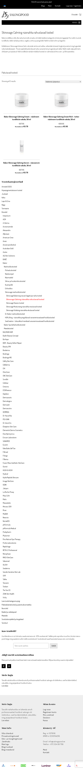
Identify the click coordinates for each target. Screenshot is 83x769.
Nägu (3, 205)
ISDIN (4, 485)
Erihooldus (8, 288)
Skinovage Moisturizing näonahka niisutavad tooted (24, 306)
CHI (4, 368)
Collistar (5, 383)
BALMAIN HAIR (8, 332)
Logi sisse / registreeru (73, 6)
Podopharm (7, 532)
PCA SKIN (6, 419)
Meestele (5, 615)
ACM (4, 219)
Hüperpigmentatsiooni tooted (12, 190)
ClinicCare (6, 372)
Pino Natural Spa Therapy (11, 539)
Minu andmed (48, 715)
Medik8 (5, 514)
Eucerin (5, 445)
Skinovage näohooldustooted (15, 292)
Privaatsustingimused (10, 736)
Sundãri (5, 379)
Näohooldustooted (10, 266)
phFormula (6, 525)
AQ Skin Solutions (9, 256)
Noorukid (5, 608)
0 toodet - (76, 14)
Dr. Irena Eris (7, 423)
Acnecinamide (8, 227)
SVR (4, 576)
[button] (74, 22)
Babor (5, 263)
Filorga (5, 456)
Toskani (5, 586)
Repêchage (6, 546)
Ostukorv (46, 718)
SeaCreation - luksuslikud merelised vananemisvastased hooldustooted (29, 321)
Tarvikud (5, 623)
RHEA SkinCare (8, 557)
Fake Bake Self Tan (9, 448)
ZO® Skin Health (8, 594)
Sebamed (6, 561)
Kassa (45, 720)
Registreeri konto (49, 712)
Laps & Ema (6, 201)
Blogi (43, 6)
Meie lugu (5, 744)
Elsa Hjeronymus (8, 434)
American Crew (8, 237)
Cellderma (6, 365)
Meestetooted (8, 328)
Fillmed (5, 452)
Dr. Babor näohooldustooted (15, 314)
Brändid (4, 212)
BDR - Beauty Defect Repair (12, 343)
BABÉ (5, 259)
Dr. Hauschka (7, 416)
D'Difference (7, 390)
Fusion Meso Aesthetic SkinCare (13, 463)
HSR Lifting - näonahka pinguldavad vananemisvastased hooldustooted (30, 317)
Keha (3, 197)
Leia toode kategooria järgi (11, 601)
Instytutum (6, 216)
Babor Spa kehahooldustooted (14, 325)
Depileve (6, 394)
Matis (4, 499)
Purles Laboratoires (9, 543)
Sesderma (6, 568)
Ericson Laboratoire (9, 437)
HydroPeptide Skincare (10, 477)
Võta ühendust (7, 733)
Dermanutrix (7, 408)
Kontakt (57, 6)
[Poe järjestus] (63, 82)
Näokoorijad (9, 274)
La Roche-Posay (8, 492)
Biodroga (6, 354)
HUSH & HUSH (8, 470)
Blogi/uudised (7, 747)
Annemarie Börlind (9, 245)
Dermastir (6, 405)
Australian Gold (8, 248)
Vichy (5, 597)
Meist (50, 6)
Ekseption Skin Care (9, 426)
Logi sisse (47, 709)
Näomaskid (9, 277)
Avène (5, 252)
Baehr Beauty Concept (10, 336)
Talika (5, 579)
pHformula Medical (9, 528)
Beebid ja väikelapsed (9, 612)
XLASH (5, 565)
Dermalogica (7, 401)
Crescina (6, 386)
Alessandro (6, 230)
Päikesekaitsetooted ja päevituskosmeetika (16, 605)
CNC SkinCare (7, 376)
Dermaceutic (7, 397)
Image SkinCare (8, 481)
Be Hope (6, 339)
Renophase (6, 554)
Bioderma (6, 350)
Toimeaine (5, 208)
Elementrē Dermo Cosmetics (12, 430)
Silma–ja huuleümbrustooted (15, 281)
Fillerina (5, 459)
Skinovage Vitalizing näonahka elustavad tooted (22, 310)
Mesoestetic (7, 503)
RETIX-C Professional (10, 550)
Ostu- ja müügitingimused (12, 739)
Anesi (5, 241)
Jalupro (5, 488)
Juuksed (5, 194)
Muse (4, 510)
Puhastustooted (10, 270)
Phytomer (6, 536)
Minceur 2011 (7, 506)
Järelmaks (6, 741)
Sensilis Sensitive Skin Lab (11, 572)
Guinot (5, 466)
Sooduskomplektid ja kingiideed (12, 619)
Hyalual (5, 474)
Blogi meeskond (8, 750)
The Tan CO (6, 590)
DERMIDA (6, 412)
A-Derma (6, 223)
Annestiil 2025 (7, 187)
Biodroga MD (7, 357)
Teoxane (6, 583)
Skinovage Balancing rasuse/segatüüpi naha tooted (24, 296)
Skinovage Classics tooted (15, 303)
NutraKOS (6, 521)
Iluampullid (9, 285)
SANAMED (6, 441)
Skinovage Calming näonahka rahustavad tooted (25, 299)
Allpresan (6, 234)
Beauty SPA (7, 346)
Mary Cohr (6, 496)
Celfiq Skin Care (8, 361)
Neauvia (5, 517)
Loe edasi (5, 686)
